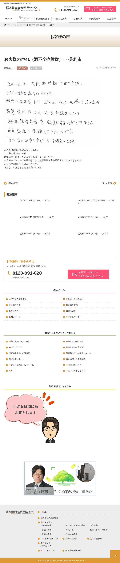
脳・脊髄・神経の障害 (75, 525)
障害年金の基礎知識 (17, 299)
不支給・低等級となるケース (21, 365)
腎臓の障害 (46, 534)
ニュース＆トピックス (75, 371)
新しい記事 (107, 183)
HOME (9, 25)
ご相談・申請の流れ (74, 299)
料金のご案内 (72, 305)
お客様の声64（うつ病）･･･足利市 (11, 239)
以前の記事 (13, 183)
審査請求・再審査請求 (75, 359)
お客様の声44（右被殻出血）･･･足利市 (11, 222)
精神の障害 (46, 525)
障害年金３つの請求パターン (78, 353)
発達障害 (94, 525)
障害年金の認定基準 (74, 347)
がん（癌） (71, 530)
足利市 (113, 68)
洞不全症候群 (36, 68)
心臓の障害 (46, 530)
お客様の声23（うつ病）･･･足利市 (69, 239)
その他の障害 (72, 534)
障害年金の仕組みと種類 (19, 341)
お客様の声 (19, 25)
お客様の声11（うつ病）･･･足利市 (11, 206)
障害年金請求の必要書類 (19, 353)
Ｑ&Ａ (11, 371)
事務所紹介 (71, 311)
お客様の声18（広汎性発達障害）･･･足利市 (69, 206)
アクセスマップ (73, 317)
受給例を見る (14, 305)
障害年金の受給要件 (74, 341)
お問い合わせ (14, 317)
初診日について (15, 347)
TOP (115, 556)
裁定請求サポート (16, 359)
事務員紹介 (46, 546)
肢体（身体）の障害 (98, 530)
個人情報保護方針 (73, 550)
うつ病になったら (74, 365)
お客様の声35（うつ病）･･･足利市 (69, 222)
